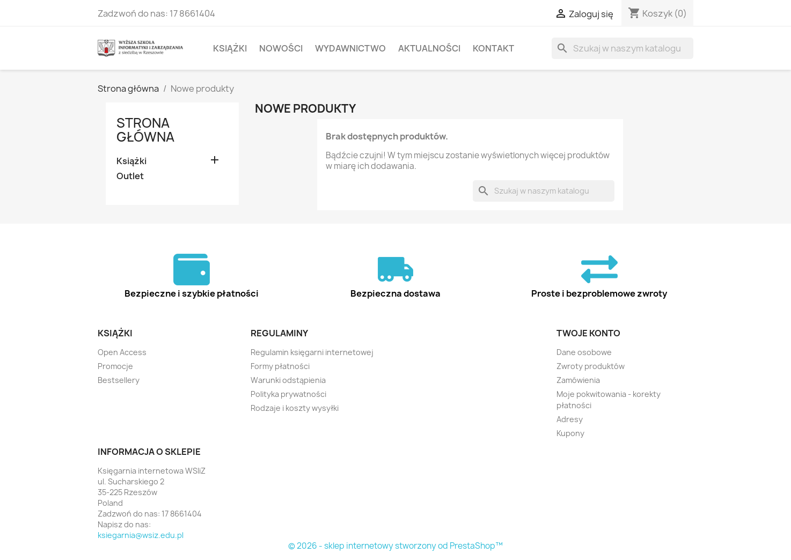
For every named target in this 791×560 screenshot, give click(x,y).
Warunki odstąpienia (288, 380)
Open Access (122, 352)
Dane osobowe (584, 352)
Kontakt (493, 48)
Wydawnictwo (350, 48)
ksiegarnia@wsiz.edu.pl (141, 535)
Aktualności (429, 48)
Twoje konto (588, 333)
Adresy (569, 419)
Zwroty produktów (590, 366)
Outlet (130, 176)
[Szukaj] (622, 48)
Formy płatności (280, 366)
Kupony (570, 433)
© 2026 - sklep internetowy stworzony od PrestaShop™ (395, 545)
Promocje (115, 366)
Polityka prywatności (288, 394)
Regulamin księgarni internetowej (312, 352)
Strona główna (145, 130)
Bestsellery (119, 380)
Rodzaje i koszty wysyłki (295, 408)
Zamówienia (578, 380)
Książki (230, 48)
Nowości (281, 48)
